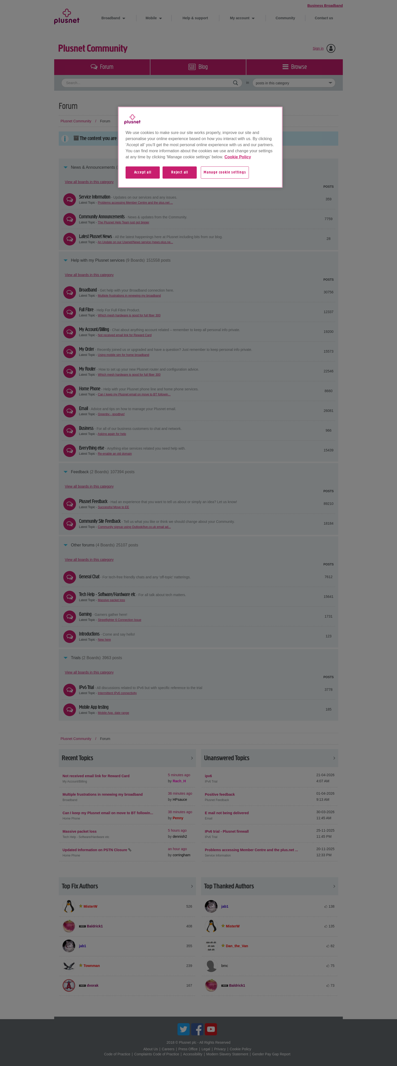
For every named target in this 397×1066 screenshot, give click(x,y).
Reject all (179, 172)
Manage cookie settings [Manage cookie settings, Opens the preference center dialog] (225, 172)
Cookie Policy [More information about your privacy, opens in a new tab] (237, 157)
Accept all (142, 172)
